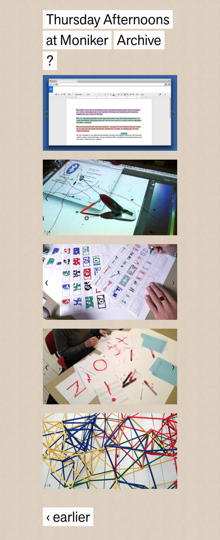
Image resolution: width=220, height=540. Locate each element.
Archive (139, 40)
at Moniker (77, 40)
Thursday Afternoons (108, 20)
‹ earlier (68, 517)
